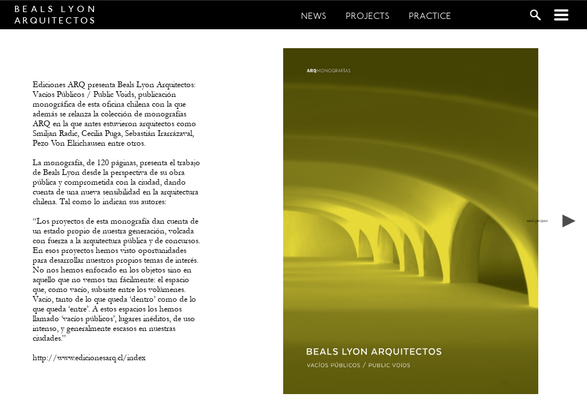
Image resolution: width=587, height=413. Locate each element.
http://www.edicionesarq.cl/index (89, 358)
